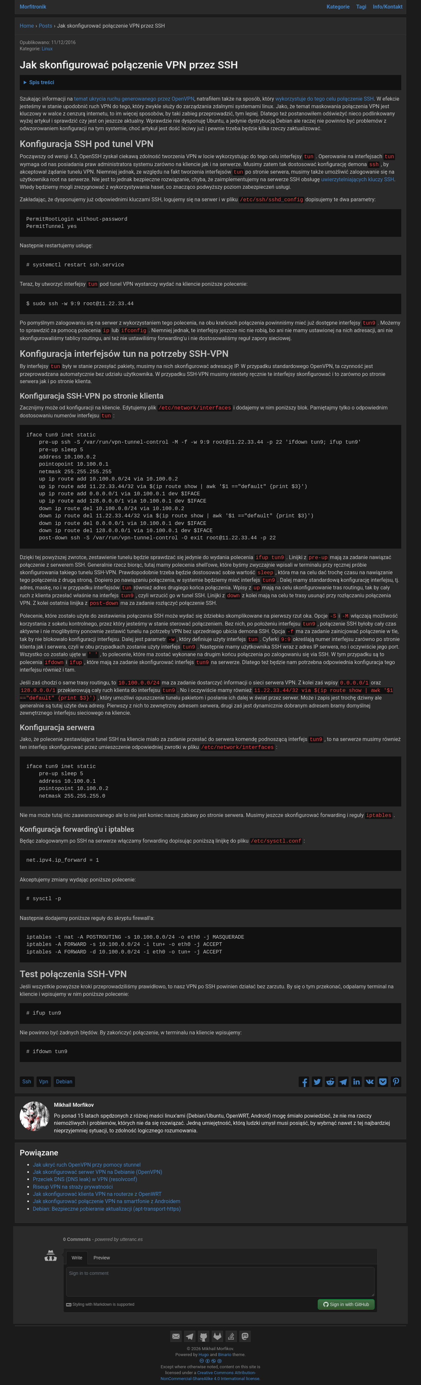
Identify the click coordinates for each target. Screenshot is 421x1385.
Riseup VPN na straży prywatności (73, 1187)
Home (27, 26)
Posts (45, 26)
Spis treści (41, 82)
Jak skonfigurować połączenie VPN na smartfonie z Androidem (106, 1201)
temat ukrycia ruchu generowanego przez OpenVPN (134, 99)
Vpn (43, 1081)
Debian (64, 1081)
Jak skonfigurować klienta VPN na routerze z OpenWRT (97, 1194)
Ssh (26, 1081)
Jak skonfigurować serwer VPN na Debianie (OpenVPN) (97, 1172)
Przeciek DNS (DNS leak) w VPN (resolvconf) (85, 1179)
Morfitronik (33, 7)
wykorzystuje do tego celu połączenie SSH (324, 99)
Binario (225, 1354)
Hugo (204, 1354)
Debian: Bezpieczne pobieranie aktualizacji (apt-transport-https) (107, 1209)
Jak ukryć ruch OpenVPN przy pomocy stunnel (87, 1165)
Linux (47, 48)
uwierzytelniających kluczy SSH (357, 179)
